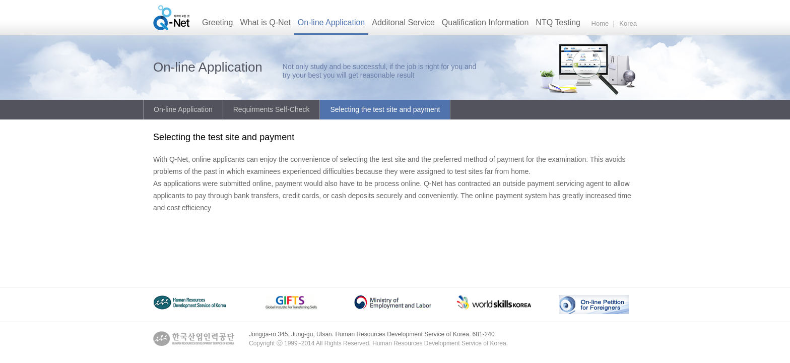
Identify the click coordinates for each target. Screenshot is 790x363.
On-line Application (331, 22)
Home (600, 23)
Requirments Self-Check (271, 109)
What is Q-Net (265, 22)
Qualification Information (485, 22)
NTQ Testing (558, 22)
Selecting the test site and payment (385, 109)
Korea (628, 23)
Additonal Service (403, 22)
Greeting (217, 22)
